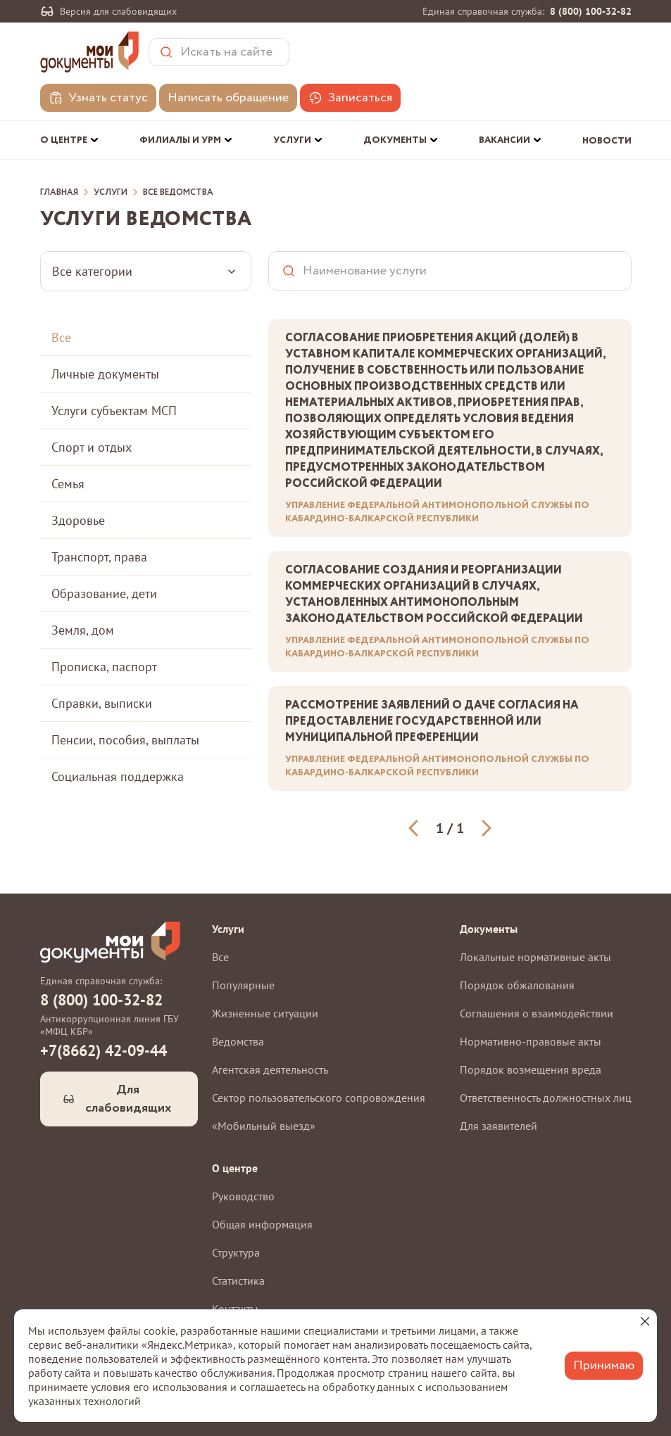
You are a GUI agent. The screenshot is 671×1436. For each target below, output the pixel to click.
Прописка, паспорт (104, 667)
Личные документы (105, 374)
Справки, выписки (101, 703)
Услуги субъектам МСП (114, 410)
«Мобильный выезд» (263, 1126)
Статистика (238, 1280)
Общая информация (262, 1224)
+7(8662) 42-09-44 (103, 1050)
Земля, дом (82, 630)
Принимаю (603, 1365)
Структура (236, 1252)
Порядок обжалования (517, 985)
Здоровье (78, 520)
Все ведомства (178, 193)
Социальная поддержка (117, 776)
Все (61, 337)
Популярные (243, 985)
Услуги (110, 193)
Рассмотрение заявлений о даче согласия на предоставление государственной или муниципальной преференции (432, 721)
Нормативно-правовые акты (530, 1041)
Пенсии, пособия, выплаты (125, 740)
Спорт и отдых (91, 447)
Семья (67, 484)
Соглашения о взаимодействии (536, 1013)
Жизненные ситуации (265, 1013)
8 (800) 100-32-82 (591, 11)
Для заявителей (498, 1126)
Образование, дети (104, 593)
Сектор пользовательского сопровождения (318, 1098)
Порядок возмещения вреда (530, 1069)
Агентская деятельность (270, 1069)
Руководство (243, 1196)
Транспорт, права (99, 557)
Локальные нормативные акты (535, 957)
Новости (607, 141)
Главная (59, 193)
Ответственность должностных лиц (546, 1098)
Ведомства (238, 1041)
